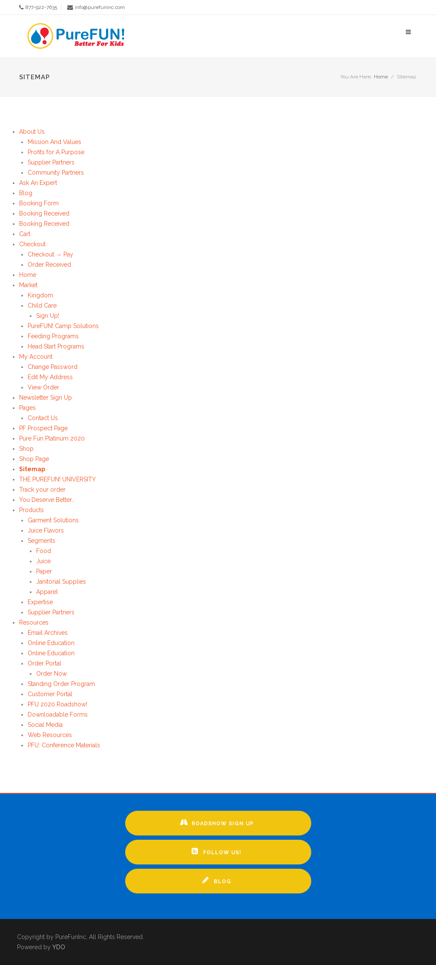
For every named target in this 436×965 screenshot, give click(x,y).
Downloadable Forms (58, 714)
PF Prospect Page (43, 428)
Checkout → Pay (50, 254)
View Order (43, 387)
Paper (44, 571)
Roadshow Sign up (217, 822)
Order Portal (44, 663)
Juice (43, 561)
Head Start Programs (56, 346)
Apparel (47, 591)
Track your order (42, 489)
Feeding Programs (53, 336)
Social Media (45, 724)
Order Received (49, 264)
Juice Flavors (46, 530)
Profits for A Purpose (56, 152)
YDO (58, 947)
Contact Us (43, 418)
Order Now (51, 673)
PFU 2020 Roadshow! (57, 704)
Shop (26, 448)
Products (31, 510)
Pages (27, 407)
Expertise (40, 602)
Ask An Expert (38, 182)
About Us (32, 131)
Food (43, 550)
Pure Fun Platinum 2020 (52, 438)
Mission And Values (54, 141)
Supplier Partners (51, 162)
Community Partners (56, 172)
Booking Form (39, 203)
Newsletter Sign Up (45, 397)
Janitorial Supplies (61, 581)
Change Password (52, 366)
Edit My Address (50, 377)
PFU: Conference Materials (64, 745)
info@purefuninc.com (100, 7)
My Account (35, 356)
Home (381, 77)
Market (28, 285)
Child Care (42, 305)
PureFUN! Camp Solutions (63, 326)
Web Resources (50, 735)
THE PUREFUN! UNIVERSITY (57, 479)
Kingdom (40, 295)
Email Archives (48, 632)
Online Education (51, 642)
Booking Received (44, 213)
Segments (41, 540)
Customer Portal (50, 694)
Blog (25, 193)
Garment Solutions (53, 520)
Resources (34, 622)
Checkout (32, 244)
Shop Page (34, 458)
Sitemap (32, 469)
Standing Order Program (61, 683)
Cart (24, 233)
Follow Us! (216, 851)
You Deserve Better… (47, 499)
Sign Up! (47, 315)
